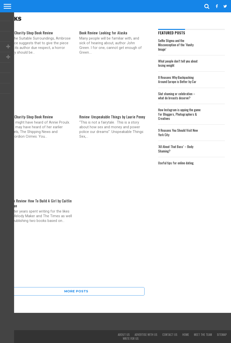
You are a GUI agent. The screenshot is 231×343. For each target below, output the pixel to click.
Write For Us (131, 339)
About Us (124, 335)
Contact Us (169, 335)
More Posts (76, 291)
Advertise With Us (146, 335)
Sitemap (222, 335)
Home (185, 335)
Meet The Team (203, 335)
